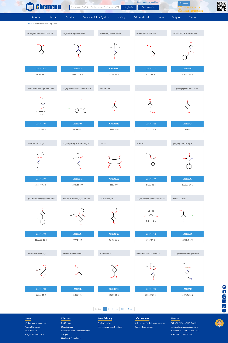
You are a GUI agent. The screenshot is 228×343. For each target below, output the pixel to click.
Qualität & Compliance (71, 338)
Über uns (53, 17)
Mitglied (176, 17)
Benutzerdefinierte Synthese (96, 17)
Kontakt (193, 17)
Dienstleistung (67, 327)
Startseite (35, 17)
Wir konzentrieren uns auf (35, 323)
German (184, 3)
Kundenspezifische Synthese (110, 327)
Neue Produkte (31, 331)
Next (130, 309)
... (117, 309)
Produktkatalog (104, 323)
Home (29, 23)
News (161, 17)
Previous (98, 309)
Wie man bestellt (142, 17)
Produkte (70, 17)
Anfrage (122, 17)
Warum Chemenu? (32, 327)
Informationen (142, 318)
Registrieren (142, 2)
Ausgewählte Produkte (34, 334)
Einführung (66, 323)
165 (122, 309)
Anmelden (153, 2)
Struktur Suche (148, 7)
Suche (129, 7)
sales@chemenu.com (192, 11)
